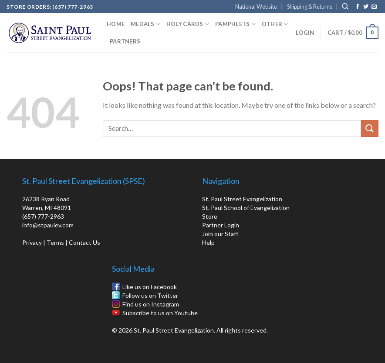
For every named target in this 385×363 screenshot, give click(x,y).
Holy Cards (187, 24)
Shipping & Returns (309, 6)
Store (209, 216)
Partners (125, 41)
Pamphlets (235, 24)
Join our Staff (220, 233)
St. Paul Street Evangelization (242, 199)
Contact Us (84, 242)
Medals (145, 24)
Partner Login (220, 225)
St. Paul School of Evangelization (246, 207)
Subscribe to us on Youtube (160, 312)
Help (208, 242)
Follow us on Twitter (150, 295)
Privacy (32, 242)
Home (116, 23)
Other (275, 24)
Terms (55, 242)
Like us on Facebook (149, 286)
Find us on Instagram (150, 304)
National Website (256, 6)
